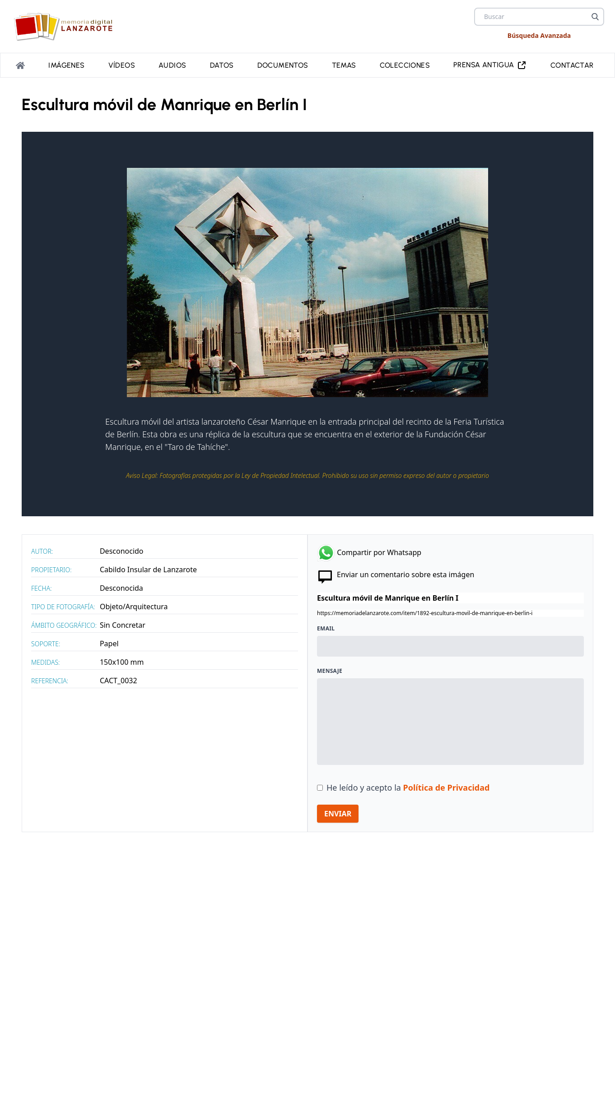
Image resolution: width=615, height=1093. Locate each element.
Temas (344, 64)
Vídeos (121, 64)
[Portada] (20, 64)
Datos (222, 64)
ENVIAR (337, 812)
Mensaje (329, 669)
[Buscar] (595, 17)
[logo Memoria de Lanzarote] (66, 26)
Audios (172, 64)
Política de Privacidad (446, 785)
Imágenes (66, 64)
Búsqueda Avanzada (539, 35)
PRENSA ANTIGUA (490, 64)
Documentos (282, 64)
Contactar (572, 64)
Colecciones (405, 64)
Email (326, 626)
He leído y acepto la (407, 785)
